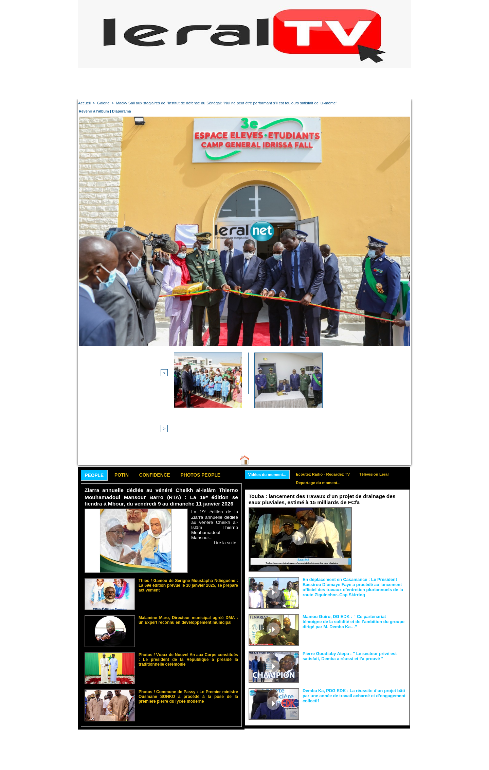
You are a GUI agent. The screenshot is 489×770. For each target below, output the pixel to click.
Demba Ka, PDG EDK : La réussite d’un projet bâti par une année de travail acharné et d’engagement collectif (351, 641)
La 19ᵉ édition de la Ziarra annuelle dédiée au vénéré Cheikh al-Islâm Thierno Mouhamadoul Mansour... (214, 469)
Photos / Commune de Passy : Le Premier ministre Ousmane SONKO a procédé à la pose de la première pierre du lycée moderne (188, 640)
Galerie (102, 103)
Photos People (211, 420)
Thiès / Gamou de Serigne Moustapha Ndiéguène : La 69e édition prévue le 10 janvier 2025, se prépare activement (188, 529)
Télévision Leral (380, 419)
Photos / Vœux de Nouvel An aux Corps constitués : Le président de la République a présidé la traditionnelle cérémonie (188, 603)
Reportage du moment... (321, 428)
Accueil (84, 103)
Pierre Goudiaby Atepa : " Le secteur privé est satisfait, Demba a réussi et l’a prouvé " (347, 601)
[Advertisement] (244, 83)
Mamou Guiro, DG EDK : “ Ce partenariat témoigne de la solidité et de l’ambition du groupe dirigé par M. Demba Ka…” (354, 567)
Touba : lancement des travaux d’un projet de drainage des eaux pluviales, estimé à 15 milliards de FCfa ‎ (326, 445)
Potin (125, 420)
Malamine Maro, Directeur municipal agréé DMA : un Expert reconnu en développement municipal (188, 564)
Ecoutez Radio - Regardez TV (326, 419)
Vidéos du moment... (268, 419)
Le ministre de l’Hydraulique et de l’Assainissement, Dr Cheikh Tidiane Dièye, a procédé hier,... (380, 465)
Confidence (161, 420)
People (95, 421)
